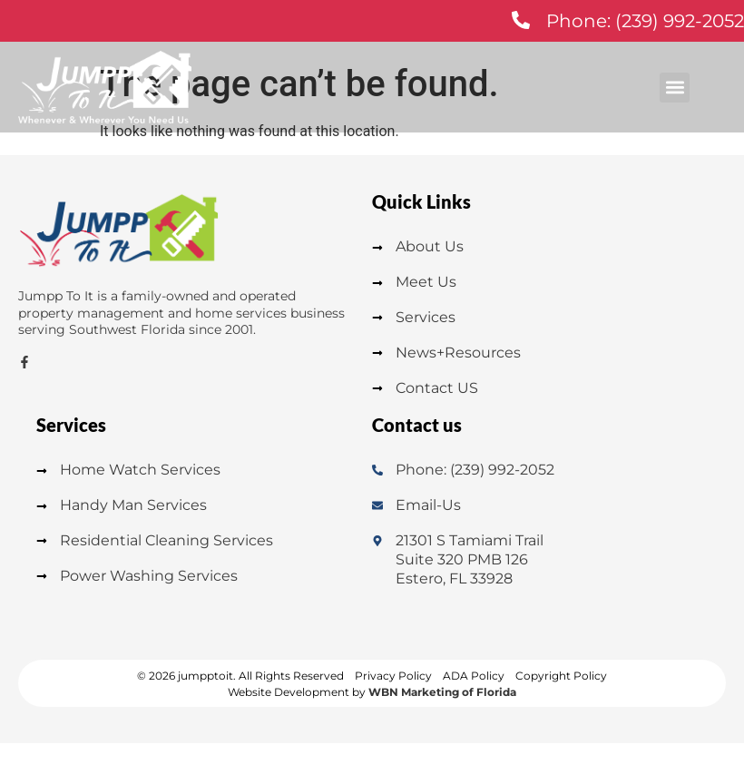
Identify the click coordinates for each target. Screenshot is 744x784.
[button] (675, 88)
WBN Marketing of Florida (442, 692)
